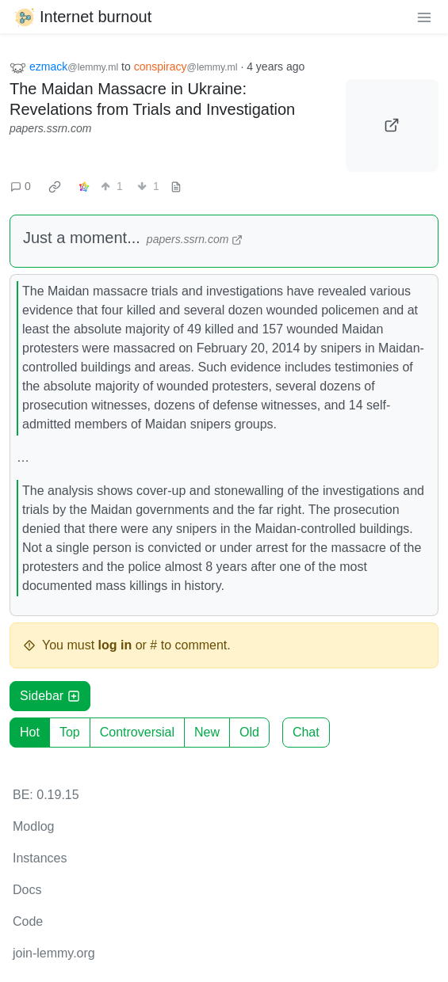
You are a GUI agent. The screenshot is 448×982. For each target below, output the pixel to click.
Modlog (33, 826)
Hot (30, 732)
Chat (306, 732)
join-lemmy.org (54, 953)
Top (69, 732)
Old (249, 732)
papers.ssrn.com (50, 128)
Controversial (137, 732)
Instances (40, 858)
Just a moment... (81, 237)
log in (115, 645)
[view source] (176, 186)
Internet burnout (82, 16)
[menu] (424, 17)
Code (28, 921)
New (207, 732)
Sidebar (50, 695)
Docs (27, 889)
